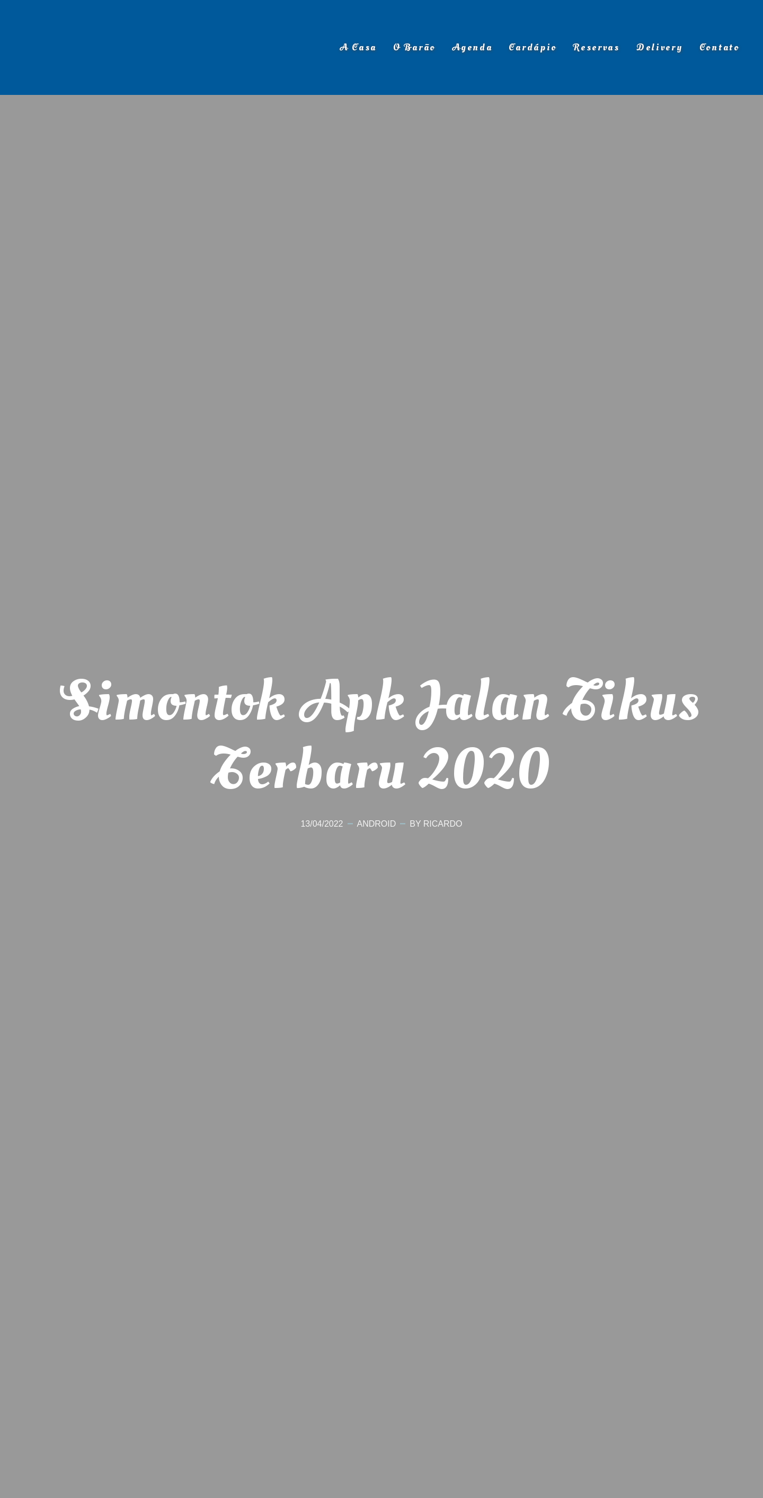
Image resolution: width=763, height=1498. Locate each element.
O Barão (414, 47)
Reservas (596, 47)
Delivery (659, 47)
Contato (719, 47)
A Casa (358, 47)
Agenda (472, 47)
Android (376, 823)
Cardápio (533, 47)
